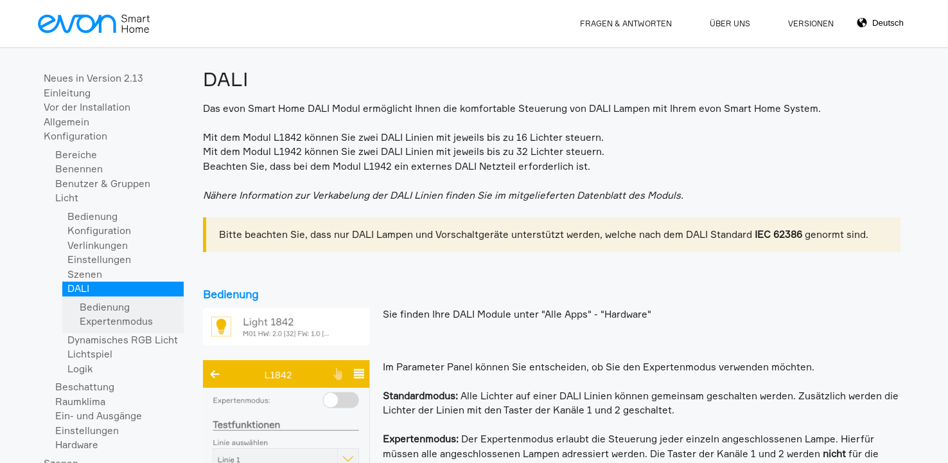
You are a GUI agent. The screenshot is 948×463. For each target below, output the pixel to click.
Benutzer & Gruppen (102, 183)
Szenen (84, 274)
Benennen (79, 169)
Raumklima (80, 401)
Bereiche (76, 155)
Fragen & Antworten (626, 23)
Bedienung (92, 216)
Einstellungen (99, 259)
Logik (79, 369)
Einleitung (67, 93)
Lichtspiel (89, 354)
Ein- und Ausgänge (98, 416)
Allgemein (66, 122)
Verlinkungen (97, 245)
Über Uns (730, 23)
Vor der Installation (87, 107)
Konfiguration (75, 136)
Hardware (76, 445)
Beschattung (84, 387)
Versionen (811, 23)
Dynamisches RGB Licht (122, 340)
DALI (78, 288)
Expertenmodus (116, 321)
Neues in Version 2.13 (93, 78)
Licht (66, 198)
